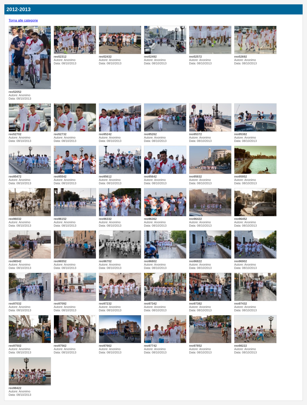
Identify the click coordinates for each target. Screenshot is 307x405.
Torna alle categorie (23, 20)
